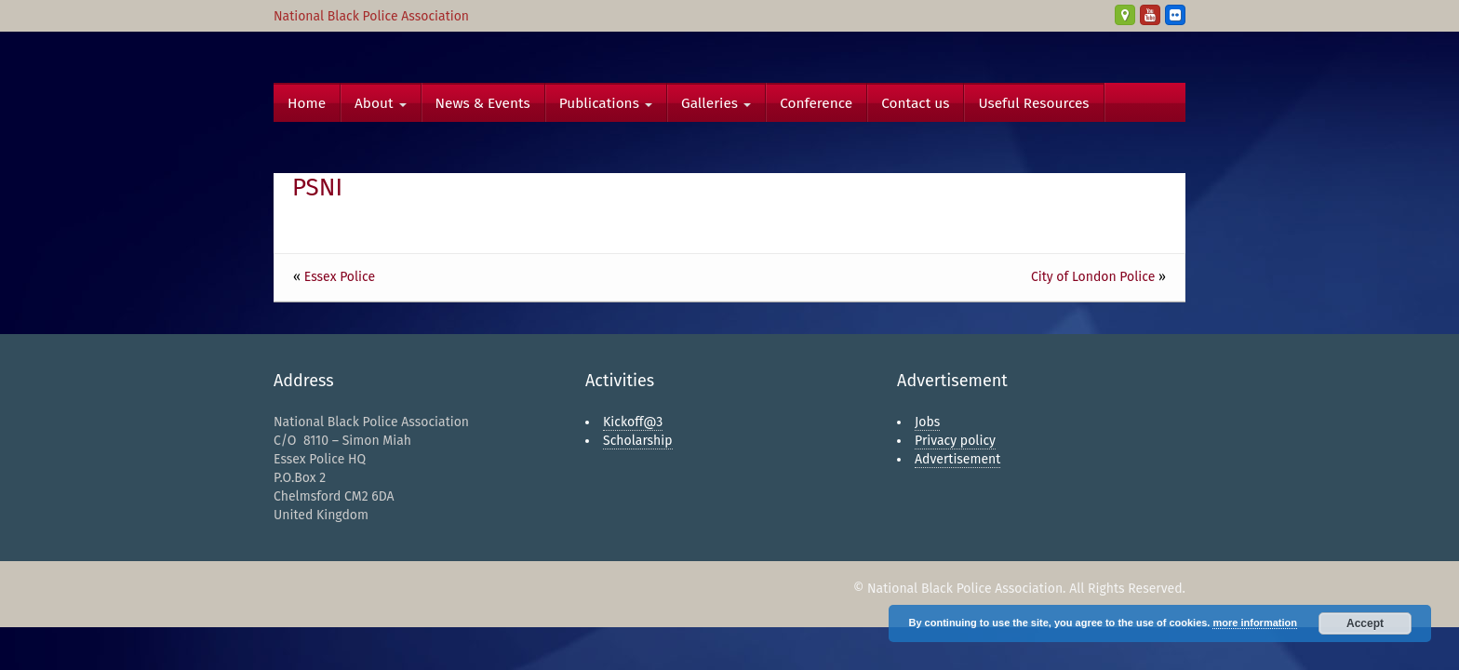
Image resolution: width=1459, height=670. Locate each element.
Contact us (915, 103)
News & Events (482, 103)
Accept (1365, 623)
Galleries (716, 103)
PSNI (317, 187)
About (381, 103)
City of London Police (1093, 277)
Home (307, 103)
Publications (605, 103)
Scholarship (638, 441)
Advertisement (957, 459)
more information (1254, 622)
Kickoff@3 (633, 422)
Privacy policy (955, 441)
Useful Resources (1033, 103)
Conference (816, 103)
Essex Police (339, 277)
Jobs (927, 422)
